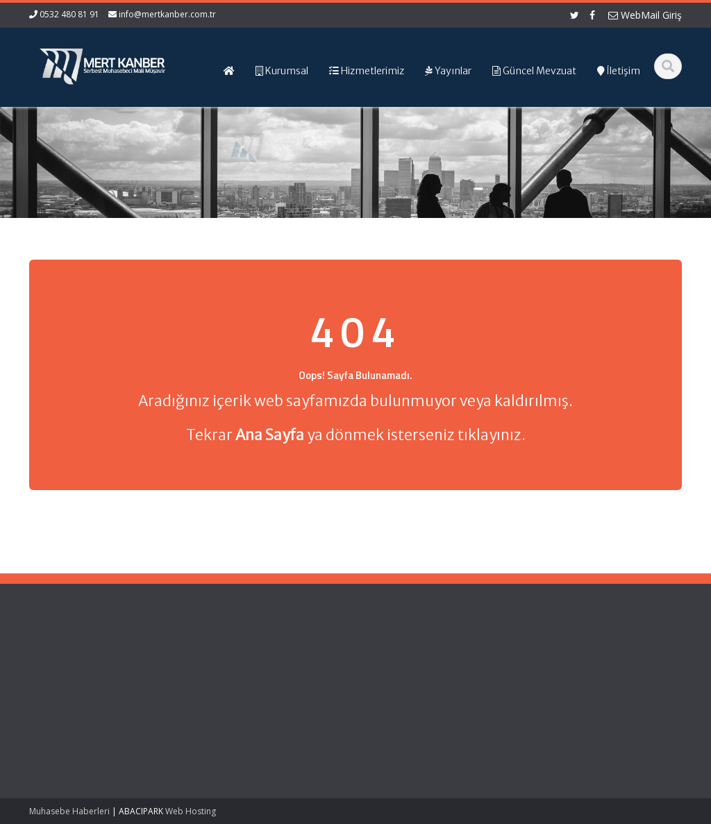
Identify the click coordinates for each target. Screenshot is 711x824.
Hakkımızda (209, 673)
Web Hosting (190, 811)
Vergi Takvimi (381, 699)
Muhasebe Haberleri (69, 811)
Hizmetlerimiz (213, 686)
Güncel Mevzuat (219, 699)
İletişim (199, 712)
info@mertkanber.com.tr (167, 14)
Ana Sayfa (206, 661)
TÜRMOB (371, 686)
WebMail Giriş (645, 15)
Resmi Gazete (382, 673)
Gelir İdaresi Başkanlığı (401, 661)
